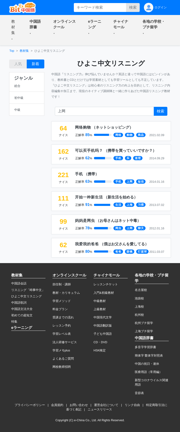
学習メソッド (61, 301)
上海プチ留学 (144, 331)
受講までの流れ (63, 317)
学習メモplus (61, 350)
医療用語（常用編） (148, 372)
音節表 (139, 393)
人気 (18, 64)
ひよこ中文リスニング (26, 296)
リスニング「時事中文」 (28, 290)
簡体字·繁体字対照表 (149, 355)
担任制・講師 (61, 284)
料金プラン (60, 309)
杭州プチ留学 (144, 323)
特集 (14, 321)
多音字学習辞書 (145, 347)
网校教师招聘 (61, 367)
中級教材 (100, 301)
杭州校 (139, 315)
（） (104, 127)
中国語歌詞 (18, 302)
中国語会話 (18, 283)
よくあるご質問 (63, 358)
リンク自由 (132, 405)
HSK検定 (100, 350)
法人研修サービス (64, 342)
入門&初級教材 (104, 292)
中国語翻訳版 (103, 325)
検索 (133, 7)
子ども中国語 (103, 333)
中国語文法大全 (22, 309)
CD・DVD (100, 342)
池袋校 (139, 298)
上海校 (139, 306)
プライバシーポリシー (30, 405)
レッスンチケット (106, 284)
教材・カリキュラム (66, 292)
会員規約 (57, 405)
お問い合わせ (79, 405)
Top (11, 50)
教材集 (24, 50)
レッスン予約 (61, 325)
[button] (15, 30)
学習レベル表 (61, 333)
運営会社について (106, 405)
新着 (35, 64)
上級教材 (100, 309)
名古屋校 (141, 290)
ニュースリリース (100, 409)
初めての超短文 (22, 315)
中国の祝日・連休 (147, 363)
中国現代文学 (103, 317)
